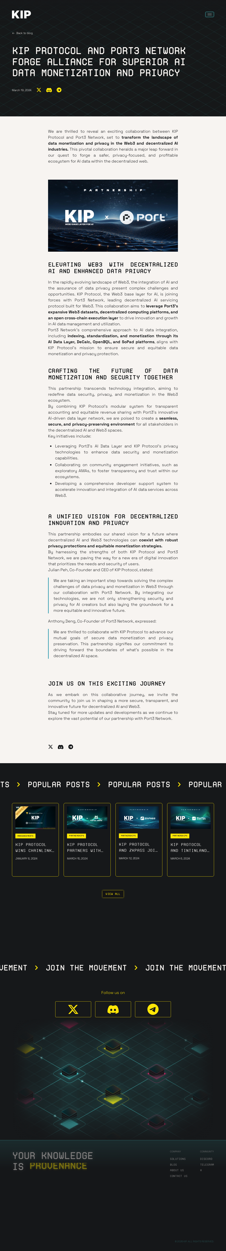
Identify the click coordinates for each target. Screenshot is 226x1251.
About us (177, 1170)
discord (206, 1159)
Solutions (178, 1159)
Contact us (178, 1176)
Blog (173, 1164)
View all (113, 893)
